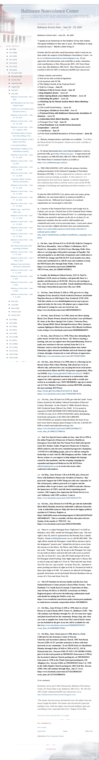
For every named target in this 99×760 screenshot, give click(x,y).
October (14, 80)
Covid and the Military (19, 145)
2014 (11, 337)
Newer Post (41, 731)
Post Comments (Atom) (55, 736)
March (13, 308)
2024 (11, 56)
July (13, 90)
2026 (11, 49)
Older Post (89, 731)
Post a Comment (41, 727)
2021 (11, 66)
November (15, 76)
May (13, 301)
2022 (11, 63)
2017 (11, 326)
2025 (11, 53)
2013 (11, 340)
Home (65, 731)
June (13, 94)
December (15, 73)
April (13, 305)
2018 (11, 323)
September (15, 83)
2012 (11, 344)
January (14, 315)
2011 (11, 347)
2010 (11, 351)
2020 (11, 70)
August (14, 87)
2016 (11, 330)
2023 (11, 60)
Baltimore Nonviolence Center (50, 11)
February (14, 312)
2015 (11, 333)
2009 (11, 354)
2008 (11, 358)
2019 (11, 319)
